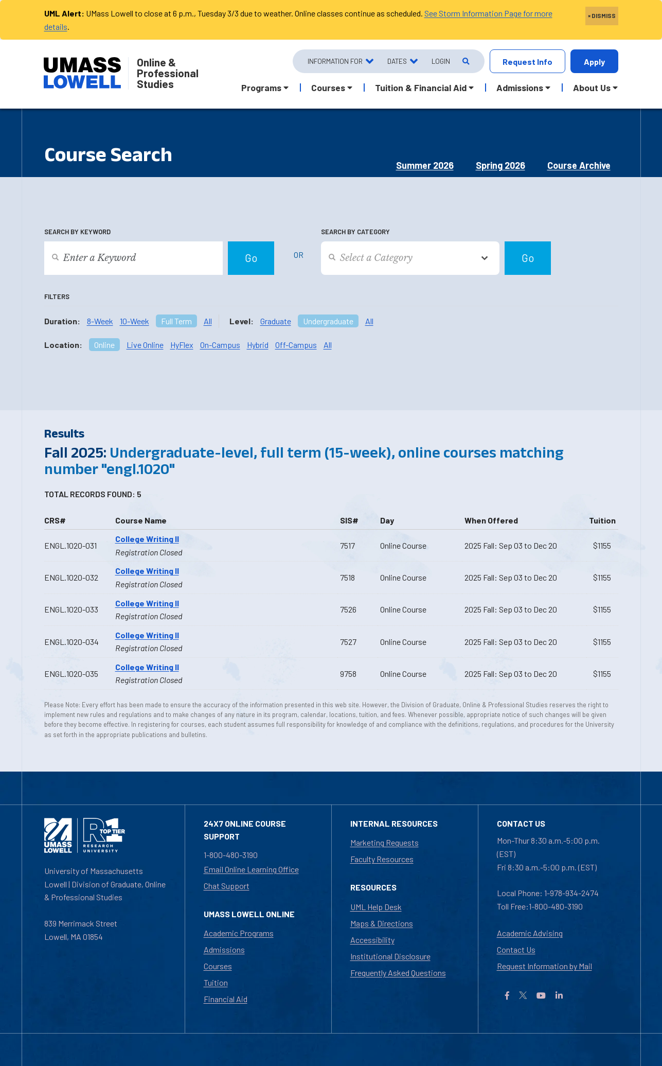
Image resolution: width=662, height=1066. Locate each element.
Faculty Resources (382, 859)
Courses (218, 966)
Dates (397, 61)
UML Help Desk (376, 907)
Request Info (527, 61)
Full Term (176, 321)
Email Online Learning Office (251, 869)
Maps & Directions (381, 923)
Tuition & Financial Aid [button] (421, 87)
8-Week (100, 321)
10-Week (134, 321)
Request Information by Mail (544, 966)
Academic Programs (239, 933)
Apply (594, 61)
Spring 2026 (500, 165)
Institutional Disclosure (390, 956)
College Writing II (147, 539)
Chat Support (226, 885)
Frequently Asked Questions (398, 972)
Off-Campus (296, 344)
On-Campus (220, 344)
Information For (335, 61)
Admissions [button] (519, 87)
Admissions (224, 949)
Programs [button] (261, 87)
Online (104, 344)
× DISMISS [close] (602, 15)
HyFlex (181, 344)
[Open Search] (465, 61)
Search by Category (355, 232)
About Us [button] (592, 87)
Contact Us (516, 949)
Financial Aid (225, 999)
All (208, 321)
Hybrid (258, 344)
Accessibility (372, 940)
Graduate (275, 321)
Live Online (145, 344)
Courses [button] (328, 87)
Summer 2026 (425, 165)
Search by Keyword (77, 232)
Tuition (216, 982)
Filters (56, 296)
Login (441, 61)
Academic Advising (530, 933)
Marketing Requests (384, 842)
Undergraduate (328, 321)
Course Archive (579, 165)
